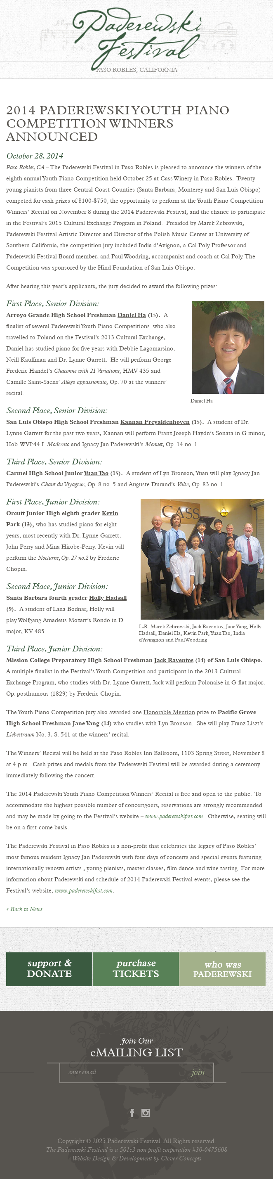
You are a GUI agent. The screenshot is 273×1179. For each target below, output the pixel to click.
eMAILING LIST (136, 1046)
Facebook (132, 1113)
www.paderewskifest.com (174, 816)
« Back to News (24, 909)
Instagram (146, 1113)
